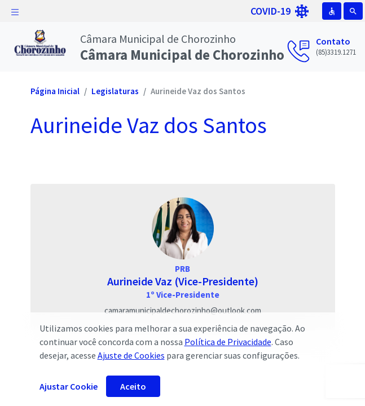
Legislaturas (115, 91)
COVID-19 (279, 11)
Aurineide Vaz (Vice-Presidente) (182, 281)
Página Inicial (55, 91)
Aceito (133, 386)
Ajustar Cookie (68, 386)
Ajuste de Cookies (131, 355)
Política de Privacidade (227, 341)
